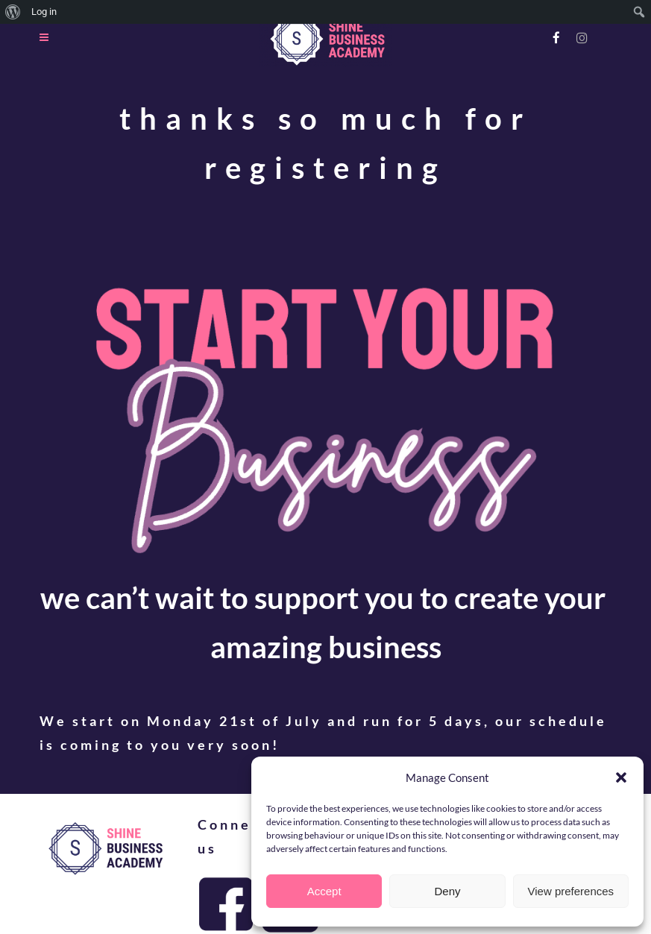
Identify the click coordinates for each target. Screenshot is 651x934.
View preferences (571, 891)
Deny (447, 891)
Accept (324, 891)
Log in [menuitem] (44, 11)
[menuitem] (13, 12)
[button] (621, 777)
